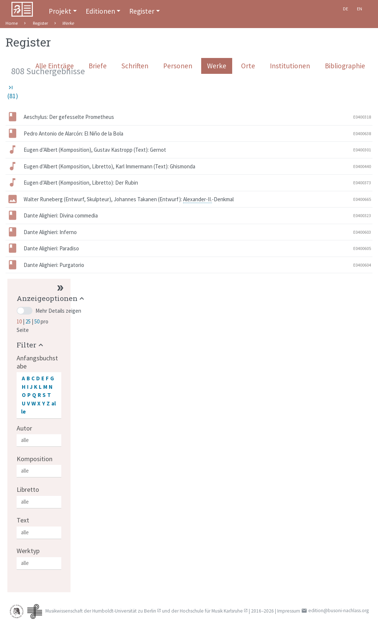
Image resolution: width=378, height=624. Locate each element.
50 (37, 321)
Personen (177, 65)
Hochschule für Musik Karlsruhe (211, 611)
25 (28, 321)
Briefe (98, 65)
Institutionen (290, 65)
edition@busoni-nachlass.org (338, 610)
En (359, 8)
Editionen (100, 11)
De (345, 8)
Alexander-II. (197, 199)
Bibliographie (345, 65)
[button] (51, 298)
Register (141, 11)
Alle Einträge (54, 65)
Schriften (134, 65)
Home (12, 23)
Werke (216, 65)
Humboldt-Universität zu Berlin (124, 611)
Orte (248, 65)
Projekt (60, 11)
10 (20, 321)
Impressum (288, 611)
